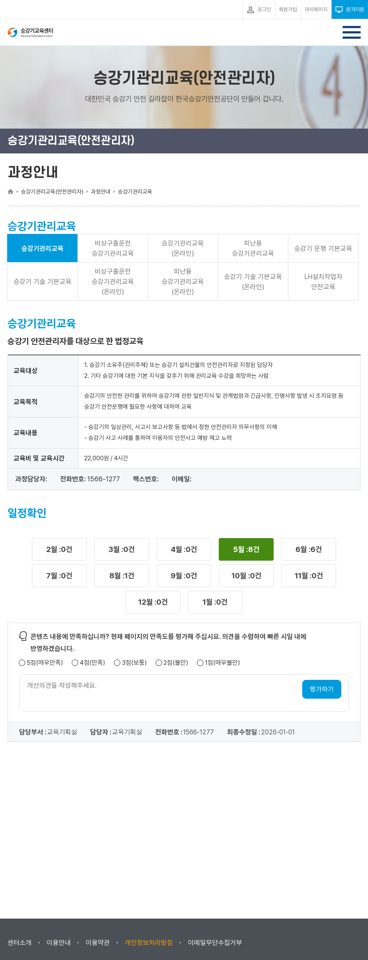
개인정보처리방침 (149, 942)
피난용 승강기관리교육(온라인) (183, 281)
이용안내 (59, 942)
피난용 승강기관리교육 (253, 248)
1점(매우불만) (222, 663)
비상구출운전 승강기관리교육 (113, 248)
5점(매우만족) (45, 663)
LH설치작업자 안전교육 (323, 282)
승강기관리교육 (42, 248)
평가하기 (322, 689)
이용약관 (98, 942)
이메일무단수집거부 (215, 942)
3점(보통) (134, 663)
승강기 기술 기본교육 (42, 281)
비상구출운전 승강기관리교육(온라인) (113, 281)
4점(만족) (92, 663)
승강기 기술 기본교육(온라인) (253, 282)
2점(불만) (176, 663)
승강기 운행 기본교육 (323, 248)
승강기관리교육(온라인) (183, 248)
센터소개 (20, 942)
